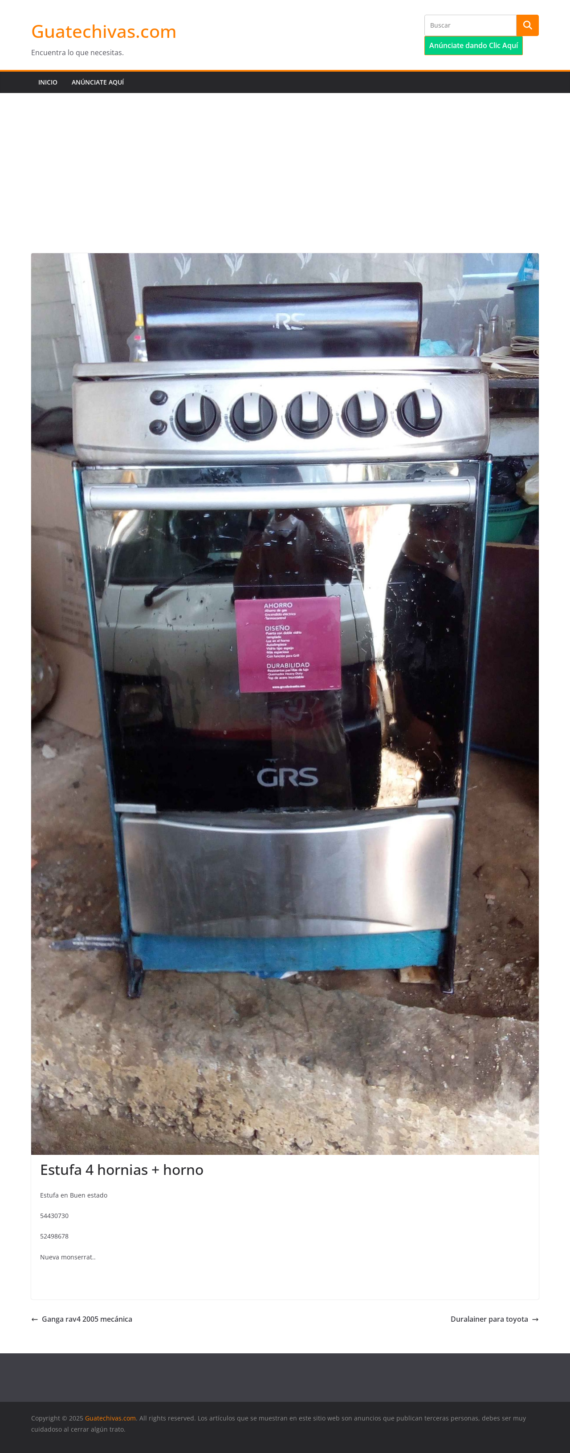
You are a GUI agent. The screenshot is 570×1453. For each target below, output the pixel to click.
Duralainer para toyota (495, 1319)
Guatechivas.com (104, 31)
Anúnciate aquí (98, 82)
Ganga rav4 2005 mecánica (81, 1319)
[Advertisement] (285, 159)
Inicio (47, 82)
